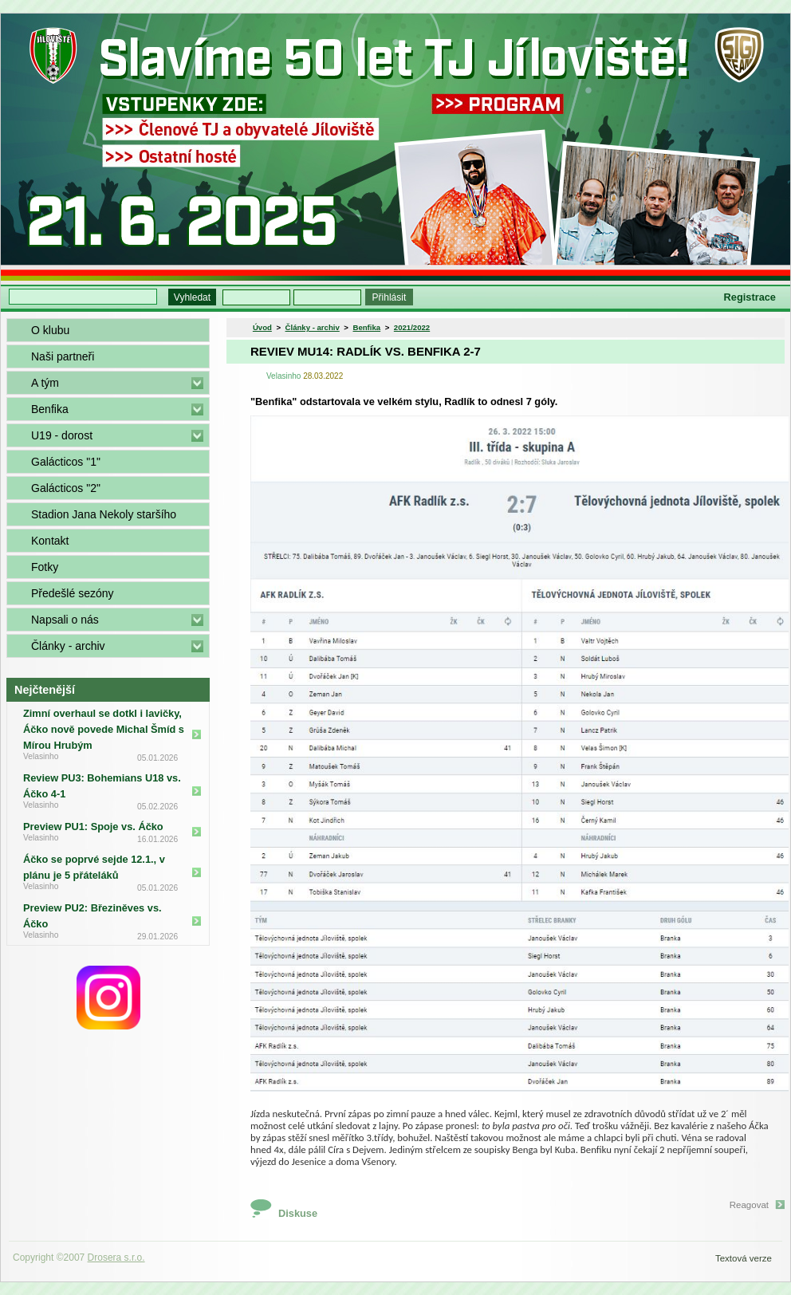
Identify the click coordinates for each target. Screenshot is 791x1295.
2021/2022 (412, 327)
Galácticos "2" (65, 488)
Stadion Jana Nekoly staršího (103, 514)
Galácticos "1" (65, 461)
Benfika (50, 409)
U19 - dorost (61, 435)
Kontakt (50, 540)
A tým (45, 382)
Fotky (44, 567)
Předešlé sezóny (72, 593)
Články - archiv (68, 646)
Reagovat (749, 1205)
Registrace (750, 297)
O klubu (50, 330)
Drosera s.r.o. (116, 1257)
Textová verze (743, 1258)
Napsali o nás (65, 619)
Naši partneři (62, 356)
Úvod (262, 327)
